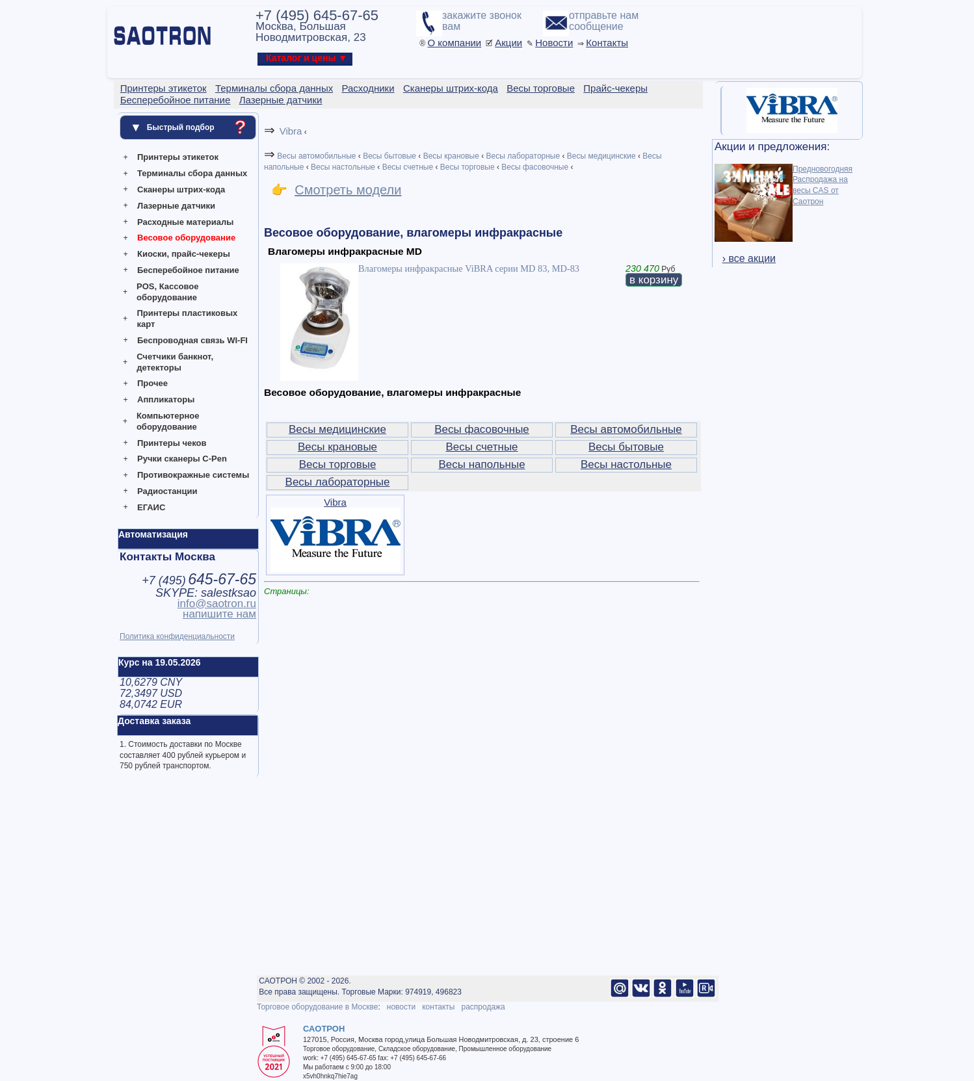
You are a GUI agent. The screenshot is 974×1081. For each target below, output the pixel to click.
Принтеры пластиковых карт (187, 318)
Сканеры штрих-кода (181, 189)
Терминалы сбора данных (192, 173)
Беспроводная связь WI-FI (192, 340)
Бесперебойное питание (188, 270)
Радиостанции (167, 491)
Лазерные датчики (176, 206)
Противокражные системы (193, 475)
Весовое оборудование (186, 237)
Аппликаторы (165, 399)
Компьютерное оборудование (168, 421)
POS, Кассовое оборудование (167, 291)
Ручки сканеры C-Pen (182, 458)
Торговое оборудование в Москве (317, 1006)
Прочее (152, 383)
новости (401, 1006)
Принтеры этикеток (177, 157)
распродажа (483, 1006)
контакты (438, 1006)
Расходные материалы (185, 222)
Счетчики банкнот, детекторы (175, 362)
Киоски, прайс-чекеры (183, 254)
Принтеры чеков (171, 443)
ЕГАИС (151, 507)
